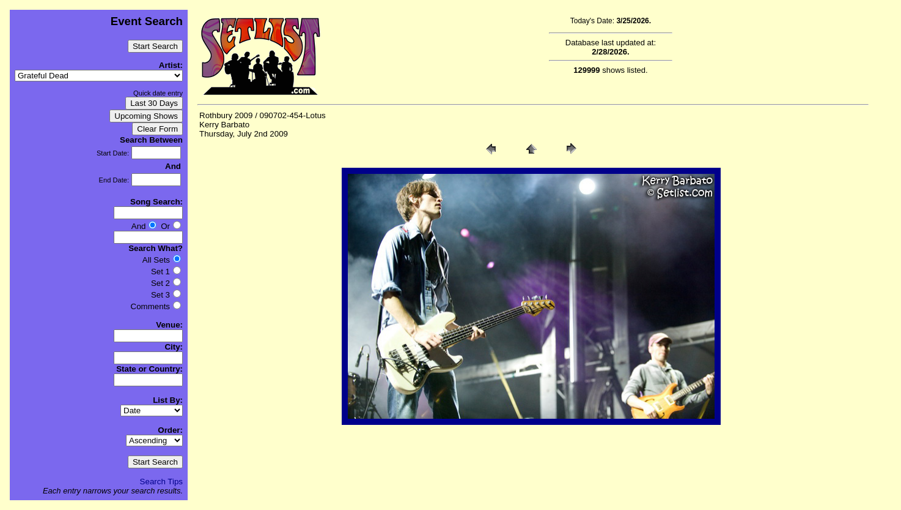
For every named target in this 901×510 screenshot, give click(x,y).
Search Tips (161, 481)
